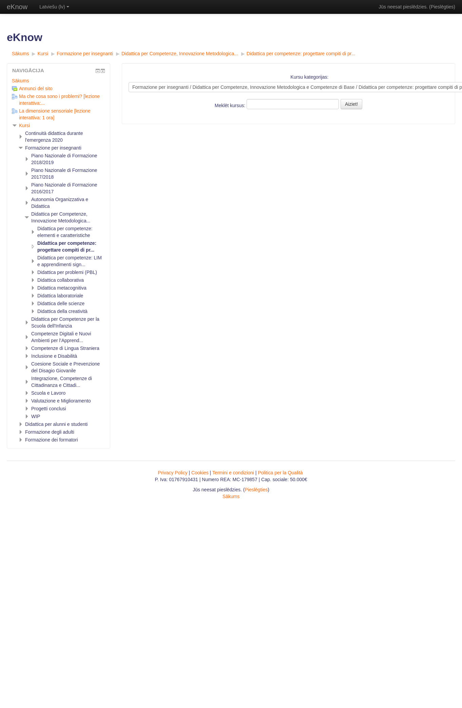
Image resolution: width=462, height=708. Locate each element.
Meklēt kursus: (231, 105)
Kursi (24, 125)
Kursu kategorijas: (309, 77)
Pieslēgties (442, 6)
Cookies (200, 472)
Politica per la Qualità (280, 472)
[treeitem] (58, 80)
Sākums (20, 80)
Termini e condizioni (233, 472)
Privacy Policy (173, 472)
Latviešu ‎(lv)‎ (54, 6)
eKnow (17, 7)
